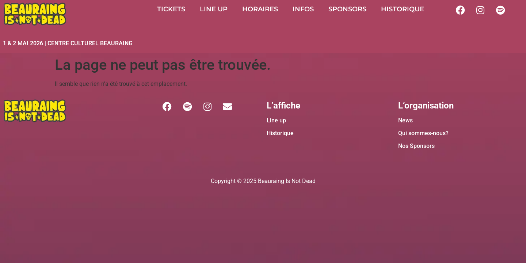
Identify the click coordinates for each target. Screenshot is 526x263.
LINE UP (214, 9)
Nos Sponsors (416, 145)
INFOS (303, 9)
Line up (276, 120)
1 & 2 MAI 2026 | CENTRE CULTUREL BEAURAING (68, 43)
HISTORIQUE (402, 9)
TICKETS (171, 9)
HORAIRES (260, 9)
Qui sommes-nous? (423, 133)
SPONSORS (347, 9)
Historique (280, 133)
